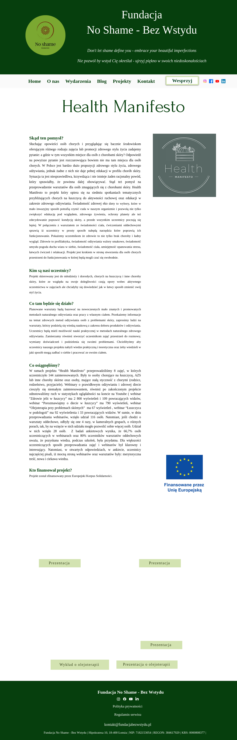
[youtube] (131, 699)
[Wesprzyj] (182, 80)
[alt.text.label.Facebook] (211, 81)
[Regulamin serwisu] (127, 715)
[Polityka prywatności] (127, 706)
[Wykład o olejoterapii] (80, 665)
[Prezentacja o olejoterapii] (147, 664)
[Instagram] (205, 81)
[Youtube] (217, 81)
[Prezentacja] (60, 563)
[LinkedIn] (223, 81)
